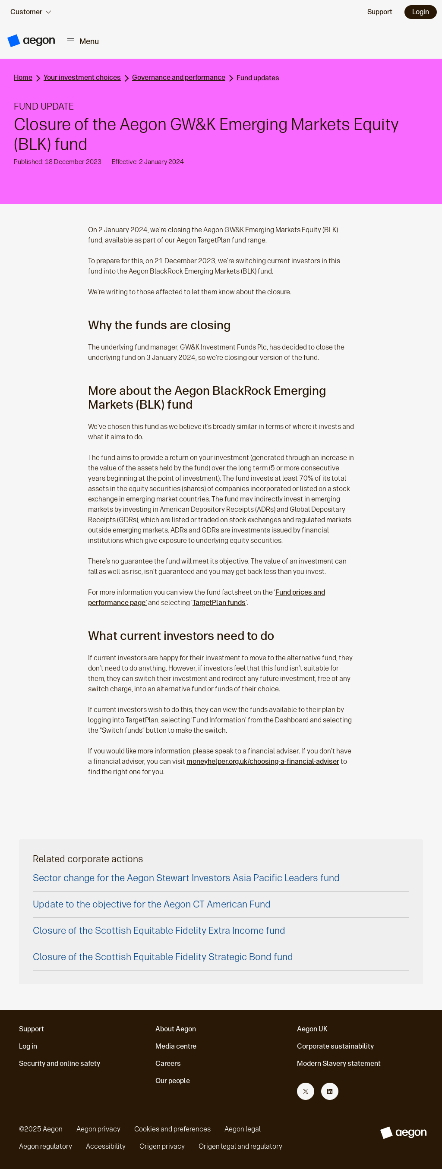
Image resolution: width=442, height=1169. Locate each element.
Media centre (175, 1046)
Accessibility (106, 1146)
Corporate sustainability (335, 1046)
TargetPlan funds (219, 603)
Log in (28, 1046)
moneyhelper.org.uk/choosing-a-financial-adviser (262, 761)
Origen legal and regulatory (240, 1146)
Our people (172, 1081)
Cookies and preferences (172, 1129)
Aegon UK (312, 1029)
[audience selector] (30, 12)
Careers (168, 1063)
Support (31, 1029)
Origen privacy (162, 1146)
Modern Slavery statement (339, 1063)
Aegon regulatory (45, 1146)
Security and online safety (59, 1063)
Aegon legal (242, 1129)
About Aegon (175, 1029)
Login (420, 12)
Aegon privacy (98, 1129)
